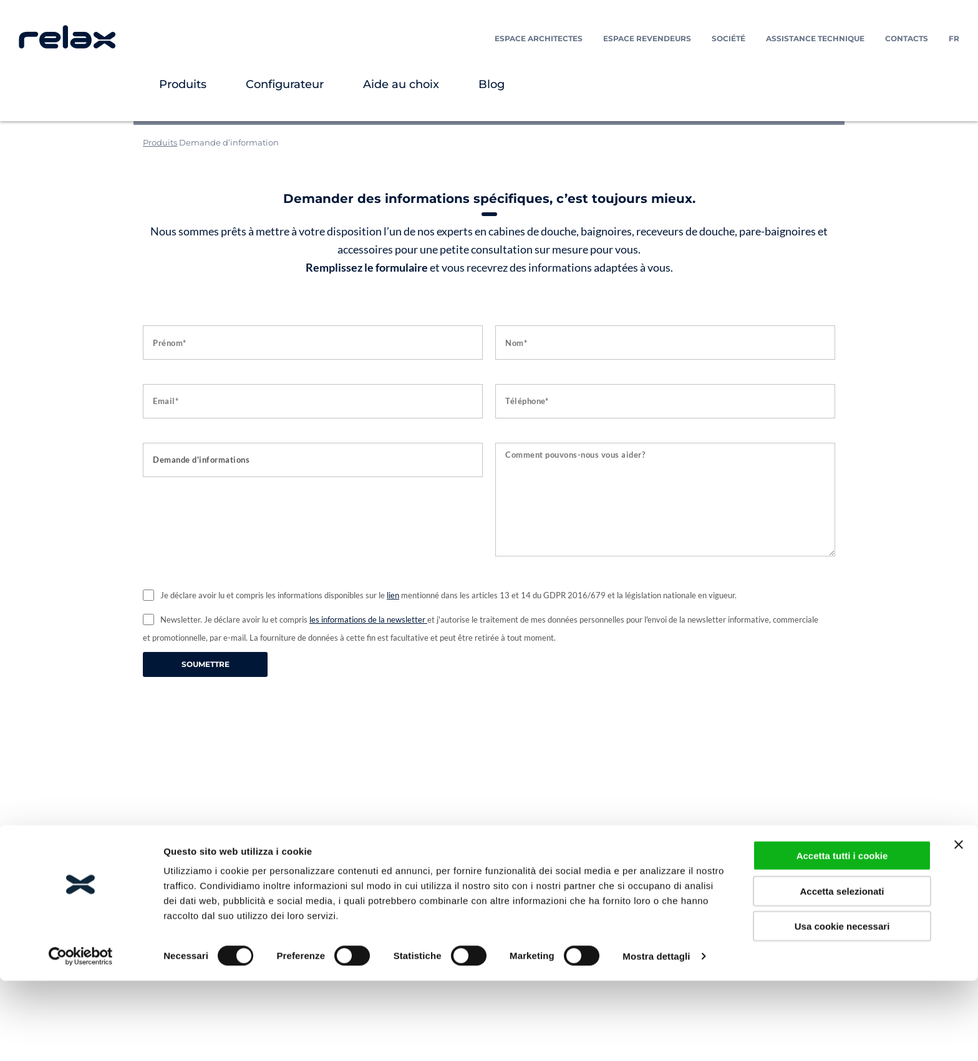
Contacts (906, 38)
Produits (182, 84)
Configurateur (285, 84)
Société (728, 38)
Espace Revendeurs (647, 38)
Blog (491, 84)
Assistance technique (815, 38)
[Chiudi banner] (958, 924)
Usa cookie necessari (842, 1006)
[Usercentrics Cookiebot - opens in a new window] (80, 1036)
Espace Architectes (539, 38)
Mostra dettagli (656, 1036)
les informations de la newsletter (368, 619)
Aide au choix (401, 84)
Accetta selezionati (842, 971)
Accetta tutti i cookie (842, 935)
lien (393, 595)
